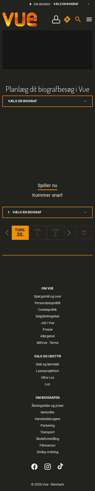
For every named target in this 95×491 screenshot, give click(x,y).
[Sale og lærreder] (47, 364)
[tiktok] (61, 466)
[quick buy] (67, 19)
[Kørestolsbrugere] (47, 419)
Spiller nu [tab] (47, 185)
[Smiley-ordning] (47, 452)
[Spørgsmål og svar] (47, 296)
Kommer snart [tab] (47, 195)
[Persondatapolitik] (48, 303)
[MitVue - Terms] (47, 342)
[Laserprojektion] (47, 371)
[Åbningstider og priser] (48, 405)
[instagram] (47, 466)
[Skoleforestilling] (47, 438)
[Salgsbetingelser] (48, 316)
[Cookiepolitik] (47, 309)
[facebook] (34, 466)
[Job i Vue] (47, 323)
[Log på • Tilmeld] (56, 19)
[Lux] (47, 384)
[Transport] (47, 432)
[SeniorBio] (47, 412)
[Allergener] (47, 336)
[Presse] (48, 329)
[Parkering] (48, 425)
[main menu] (89, 19)
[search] (78, 19)
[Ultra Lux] (47, 377)
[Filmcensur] (48, 445)
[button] (7, 232)
